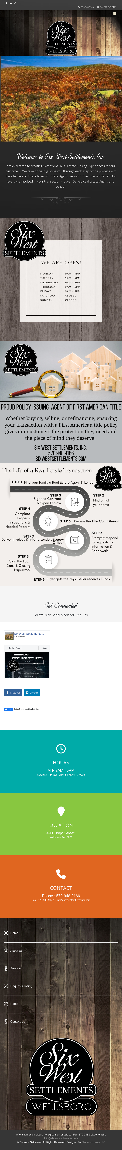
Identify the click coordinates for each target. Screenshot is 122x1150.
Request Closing (21, 986)
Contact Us (17, 1021)
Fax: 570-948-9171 (84, 1134)
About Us (16, 950)
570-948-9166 (87, 7)
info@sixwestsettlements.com (61, 1138)
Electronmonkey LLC (93, 1142)
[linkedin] (11, 3)
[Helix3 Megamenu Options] (114, 13)
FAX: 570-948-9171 (108, 7)
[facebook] (6, 3)
